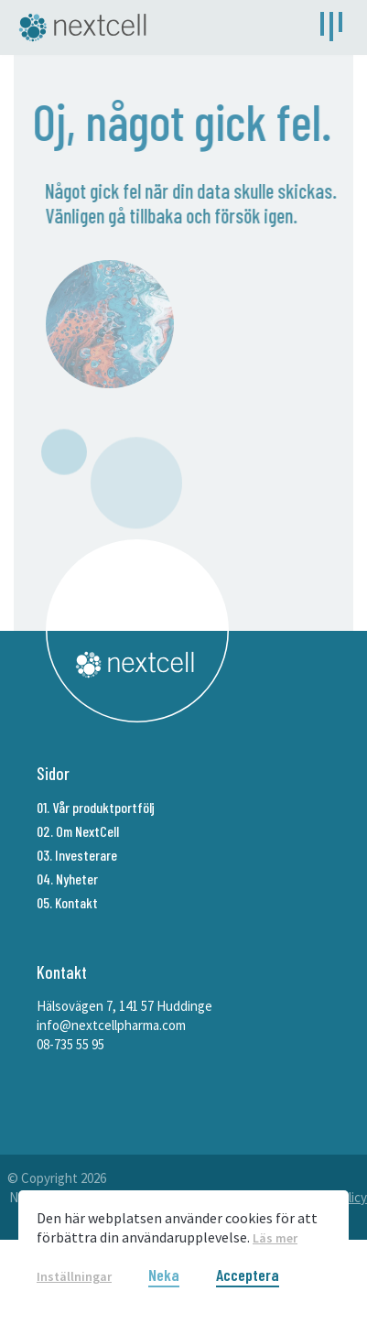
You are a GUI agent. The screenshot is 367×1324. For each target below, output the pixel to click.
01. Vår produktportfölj (96, 807)
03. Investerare (77, 854)
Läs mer (275, 1238)
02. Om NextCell (78, 831)
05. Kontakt (67, 902)
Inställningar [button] (74, 1276)
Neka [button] (163, 1275)
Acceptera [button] (247, 1275)
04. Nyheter (67, 878)
